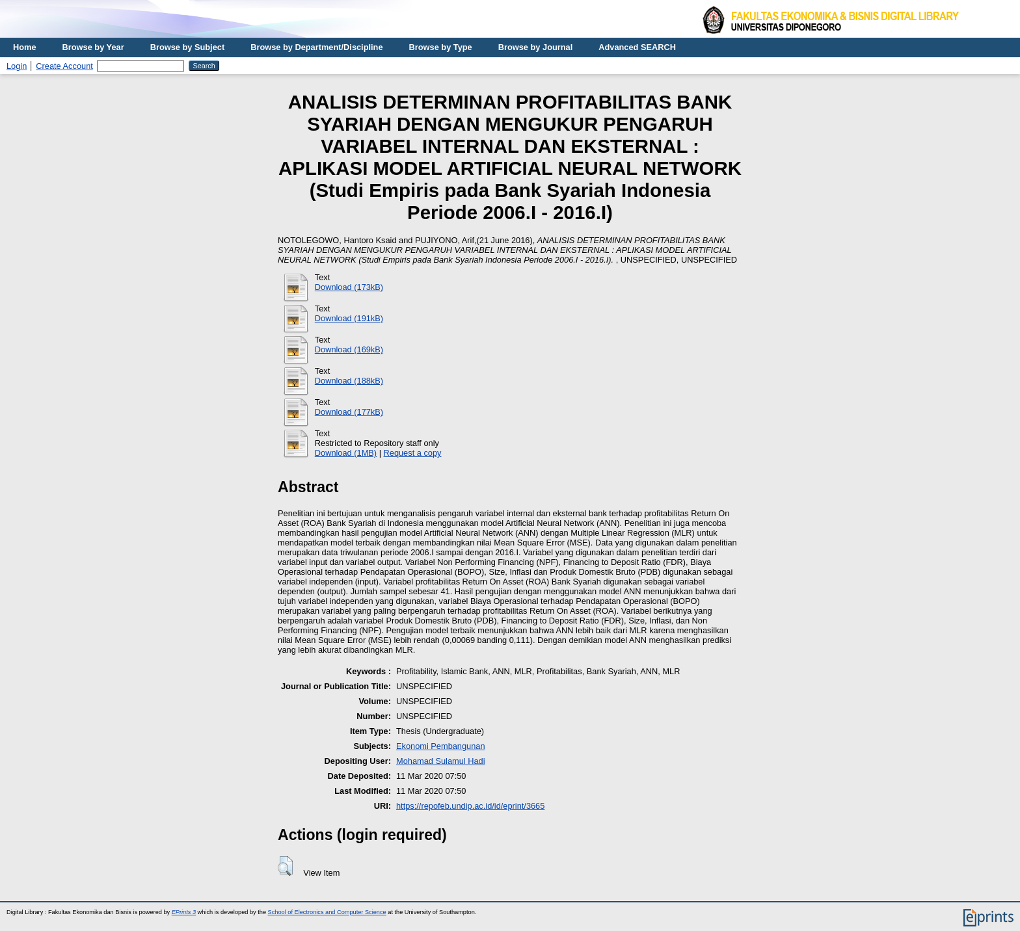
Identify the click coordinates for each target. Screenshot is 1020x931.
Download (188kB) (349, 381)
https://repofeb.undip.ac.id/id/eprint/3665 (470, 806)
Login (17, 66)
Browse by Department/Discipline (316, 47)
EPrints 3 (184, 912)
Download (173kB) (349, 287)
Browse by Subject (187, 47)
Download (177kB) (349, 412)
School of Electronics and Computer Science (327, 912)
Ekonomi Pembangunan (440, 746)
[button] (285, 866)
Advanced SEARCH (637, 47)
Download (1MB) (346, 453)
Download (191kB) (349, 318)
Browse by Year (93, 47)
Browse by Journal (535, 47)
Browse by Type (440, 47)
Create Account (64, 66)
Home (24, 47)
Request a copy (413, 453)
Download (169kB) (349, 349)
